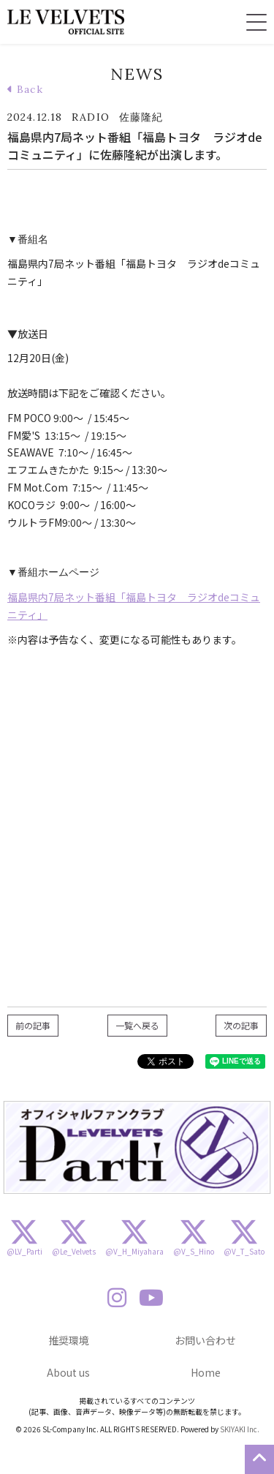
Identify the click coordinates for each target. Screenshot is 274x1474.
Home (206, 1372)
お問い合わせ (205, 1340)
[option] (137, 1148)
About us (68, 1372)
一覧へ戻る (137, 1025)
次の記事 (241, 1025)
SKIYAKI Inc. (239, 1429)
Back (25, 89)
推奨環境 (68, 1340)
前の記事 (32, 1025)
